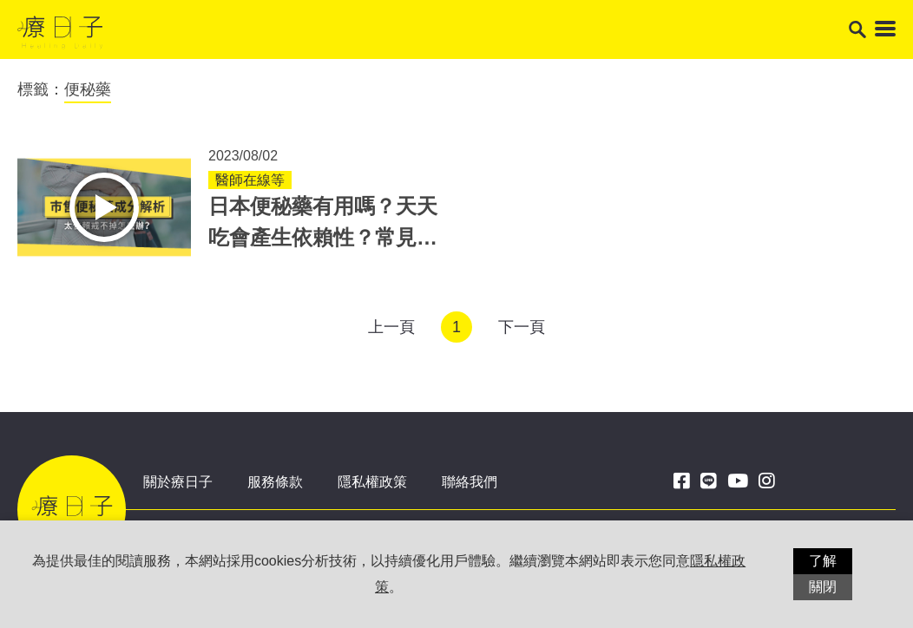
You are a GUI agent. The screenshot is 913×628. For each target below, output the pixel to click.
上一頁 (391, 327)
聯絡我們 (469, 481)
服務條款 (275, 481)
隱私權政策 (372, 481)
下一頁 (521, 327)
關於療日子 (178, 481)
